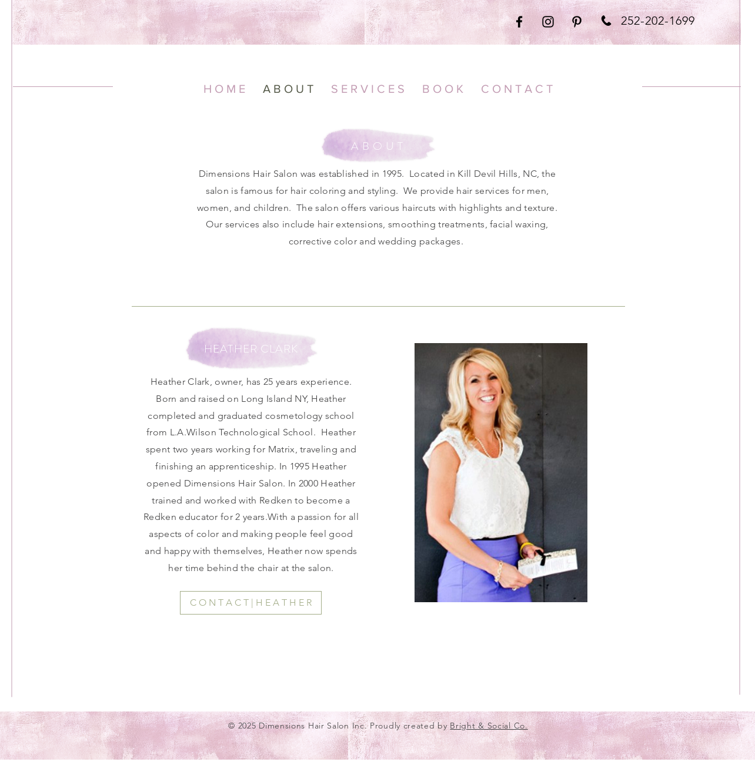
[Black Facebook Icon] (519, 21)
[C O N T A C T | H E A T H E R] (251, 603)
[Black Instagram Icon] (548, 21)
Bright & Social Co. (488, 725)
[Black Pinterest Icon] (576, 21)
